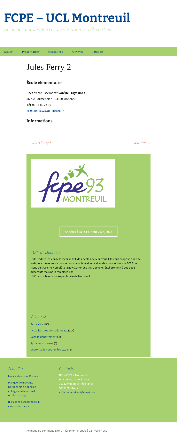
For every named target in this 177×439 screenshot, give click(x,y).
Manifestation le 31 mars (23, 376)
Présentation (30, 52)
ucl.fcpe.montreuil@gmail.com (77, 392)
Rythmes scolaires (42, 343)
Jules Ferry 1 (38, 142)
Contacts (97, 52)
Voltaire (142, 142)
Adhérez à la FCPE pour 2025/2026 (88, 232)
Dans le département (43, 337)
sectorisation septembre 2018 (49, 349)
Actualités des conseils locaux (49, 330)
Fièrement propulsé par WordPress (85, 430)
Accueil (8, 52)
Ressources (55, 52)
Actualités (37, 324)
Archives (77, 52)
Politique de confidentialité (43, 430)
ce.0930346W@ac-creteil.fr (45, 111)
